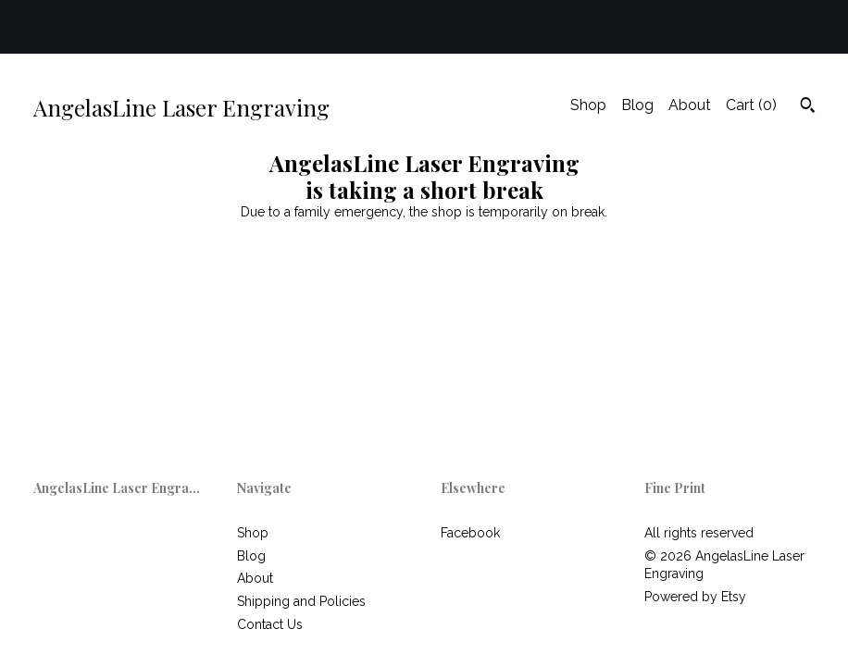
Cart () (751, 105)
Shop (588, 105)
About (689, 105)
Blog (637, 105)
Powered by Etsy (695, 596)
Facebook (470, 532)
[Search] (808, 107)
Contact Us (270, 624)
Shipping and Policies (301, 601)
